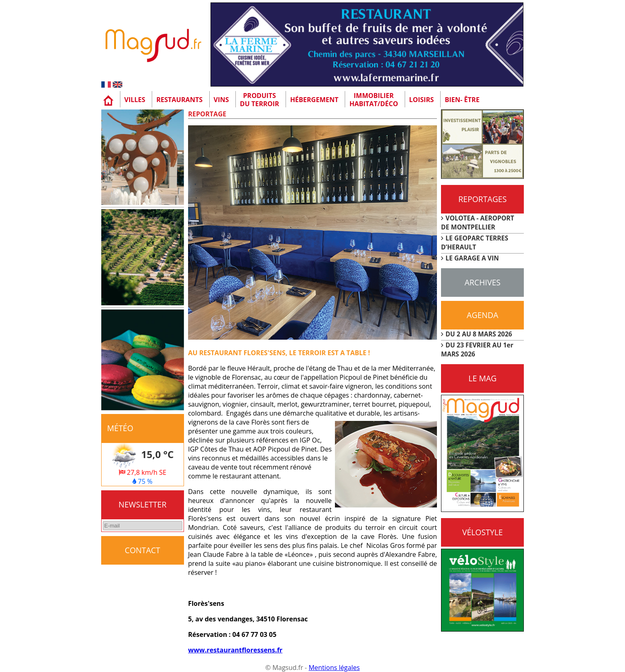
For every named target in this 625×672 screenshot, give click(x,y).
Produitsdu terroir (259, 99)
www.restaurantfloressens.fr (235, 649)
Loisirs (421, 99)
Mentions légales (333, 667)
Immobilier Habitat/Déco (373, 99)
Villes (135, 99)
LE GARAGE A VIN (472, 258)
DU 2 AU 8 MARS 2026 (478, 333)
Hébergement (314, 99)
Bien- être (462, 99)
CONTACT (142, 550)
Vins (221, 99)
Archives (483, 282)
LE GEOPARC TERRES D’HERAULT (474, 242)
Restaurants (179, 99)
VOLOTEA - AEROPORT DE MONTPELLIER (477, 222)
